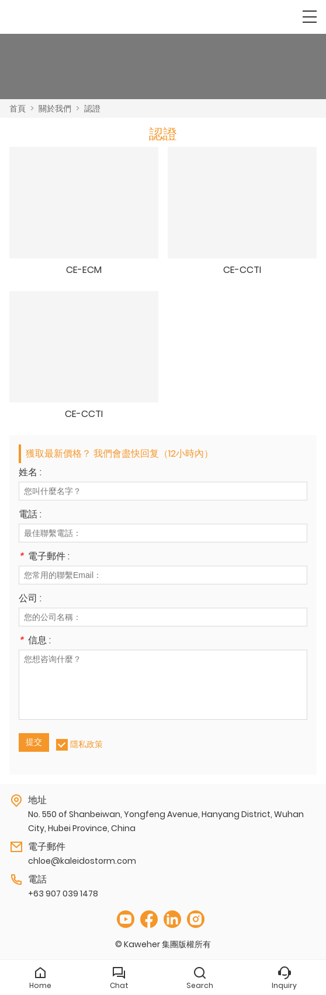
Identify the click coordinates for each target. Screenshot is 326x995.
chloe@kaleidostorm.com (82, 861)
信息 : (35, 641)
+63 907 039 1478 (63, 893)
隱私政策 (86, 744)
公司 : (30, 599)
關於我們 (55, 108)
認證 (92, 108)
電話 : (30, 515)
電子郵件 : (44, 557)
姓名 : (30, 473)
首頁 (17, 108)
